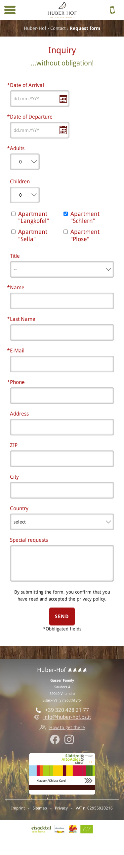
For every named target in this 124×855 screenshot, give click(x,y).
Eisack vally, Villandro (41, 829)
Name (17, 287)
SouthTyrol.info (59, 829)
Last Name (22, 319)
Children (20, 181)
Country (19, 508)
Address (19, 414)
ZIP (14, 445)
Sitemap (40, 808)
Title (15, 256)
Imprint (18, 808)
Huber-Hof (35, 28)
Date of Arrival (27, 85)
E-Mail (17, 350)
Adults (17, 148)
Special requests (29, 540)
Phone (17, 382)
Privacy (61, 808)
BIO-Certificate (86, 829)
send (62, 616)
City (14, 477)
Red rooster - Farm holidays (72, 829)
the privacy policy (86, 599)
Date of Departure (31, 117)
